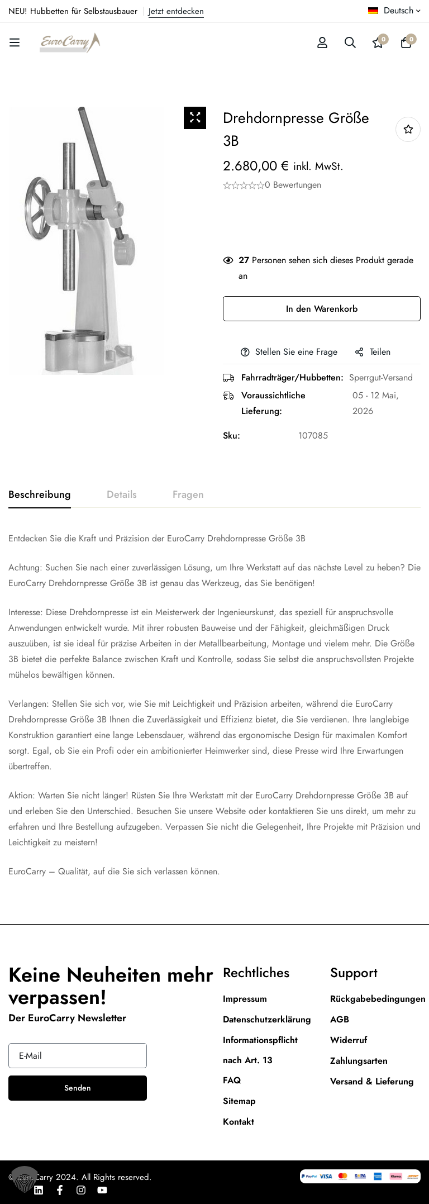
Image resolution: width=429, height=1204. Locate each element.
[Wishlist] (378, 42)
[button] (24, 1179)
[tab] (39, 495)
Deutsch (390, 10)
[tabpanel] (214, 705)
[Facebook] (60, 1190)
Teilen (380, 351)
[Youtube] (102, 1190)
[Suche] (350, 42)
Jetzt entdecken (176, 11)
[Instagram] (81, 1190)
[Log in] (322, 42)
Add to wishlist (408, 129)
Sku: (231, 435)
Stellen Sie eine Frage (296, 351)
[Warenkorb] (406, 42)
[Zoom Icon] (195, 118)
